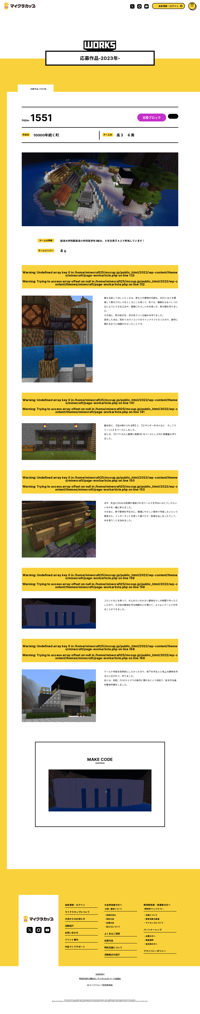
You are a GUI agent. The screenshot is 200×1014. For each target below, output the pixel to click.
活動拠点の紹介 (112, 954)
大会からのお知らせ (75, 918)
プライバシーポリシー (155, 950)
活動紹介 (69, 925)
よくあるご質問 (112, 933)
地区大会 (110, 919)
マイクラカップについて (77, 911)
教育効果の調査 (152, 919)
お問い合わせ (71, 932)
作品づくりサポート (75, 946)
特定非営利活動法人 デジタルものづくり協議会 (100, 978)
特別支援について (113, 947)
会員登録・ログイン (168, 6)
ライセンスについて (154, 922)
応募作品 (108, 940)
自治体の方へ (151, 944)
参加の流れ (111, 915)
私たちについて (113, 926)
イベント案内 (71, 939)
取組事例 (150, 940)
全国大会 (110, 922)
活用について (151, 915)
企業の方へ (150, 936)
